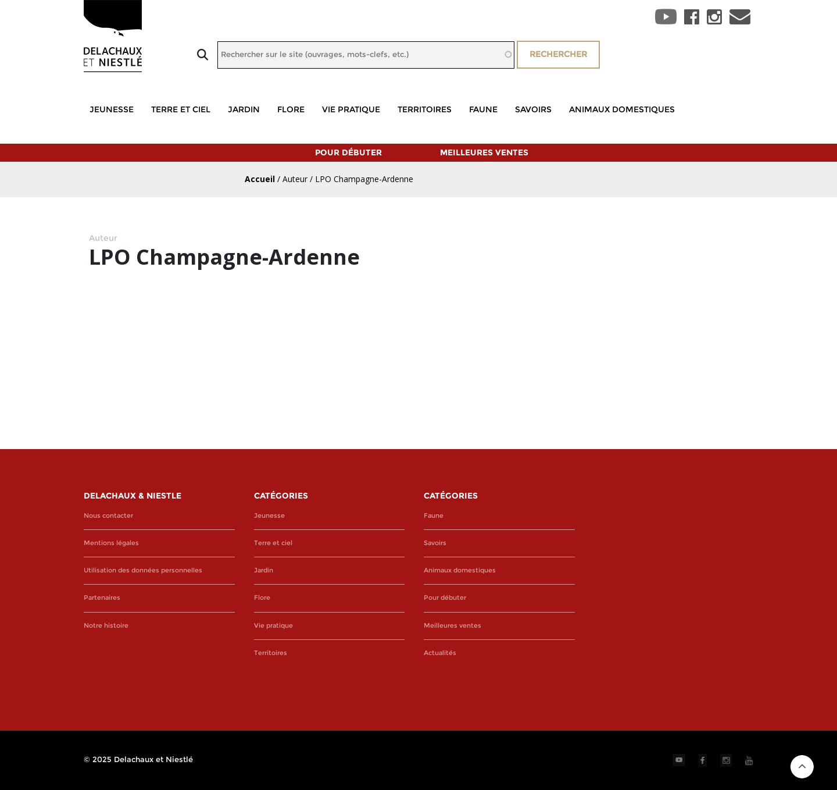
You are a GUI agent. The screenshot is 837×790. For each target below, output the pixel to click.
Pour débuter (348, 152)
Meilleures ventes (484, 152)
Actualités (440, 653)
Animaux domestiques (622, 109)
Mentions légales (111, 543)
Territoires (425, 109)
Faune (483, 109)
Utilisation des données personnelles (143, 570)
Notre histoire (106, 625)
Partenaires (102, 598)
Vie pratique (351, 109)
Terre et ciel (180, 109)
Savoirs (533, 109)
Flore (291, 109)
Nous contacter (108, 515)
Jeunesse (112, 109)
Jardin (244, 109)
